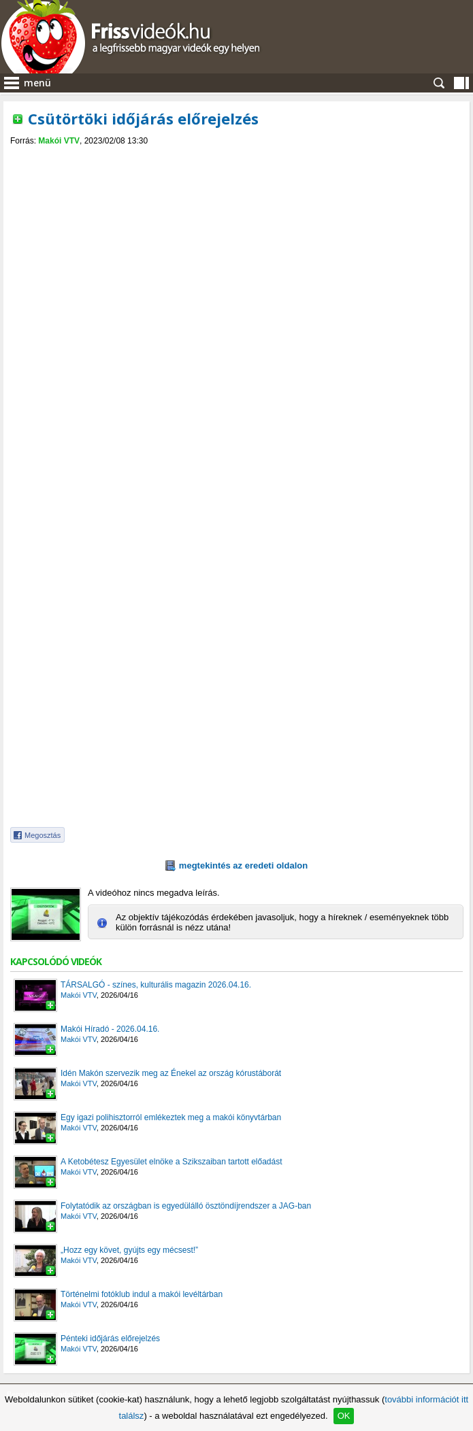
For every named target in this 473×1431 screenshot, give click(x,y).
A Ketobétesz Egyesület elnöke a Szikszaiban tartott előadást (171, 1161)
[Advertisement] (237, 247)
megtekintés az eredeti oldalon (243, 865)
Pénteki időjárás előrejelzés (110, 1338)
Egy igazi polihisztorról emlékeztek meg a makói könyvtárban (171, 1117)
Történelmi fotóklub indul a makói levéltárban (142, 1294)
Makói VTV (59, 141)
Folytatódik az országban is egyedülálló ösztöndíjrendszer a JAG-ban (186, 1206)
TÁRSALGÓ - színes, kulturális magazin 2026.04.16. (156, 985)
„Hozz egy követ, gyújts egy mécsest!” (129, 1250)
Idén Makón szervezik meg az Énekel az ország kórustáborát (171, 1073)
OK (344, 1416)
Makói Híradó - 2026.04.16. (110, 1029)
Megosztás (43, 835)
